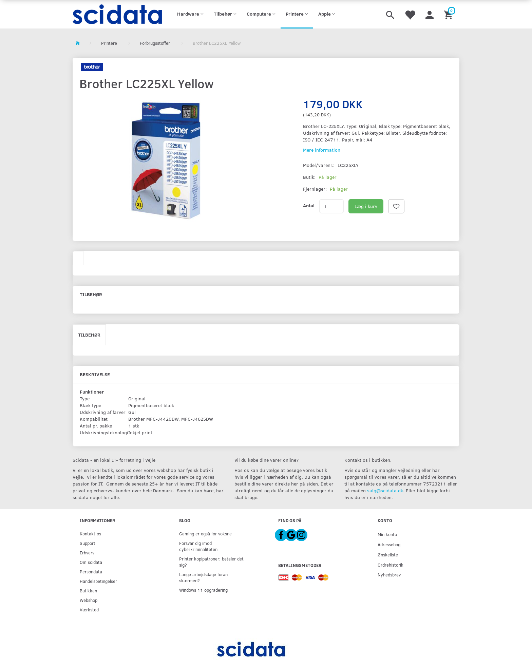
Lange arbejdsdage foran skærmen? (203, 577)
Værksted (89, 609)
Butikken (88, 590)
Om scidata (91, 562)
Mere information (321, 150)
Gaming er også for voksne (205, 533)
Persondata (91, 571)
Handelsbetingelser (98, 581)
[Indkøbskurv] (449, 14)
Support (87, 543)
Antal (309, 205)
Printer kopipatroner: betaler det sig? (211, 562)
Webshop (88, 600)
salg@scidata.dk (385, 490)
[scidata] (117, 14)
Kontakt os (90, 533)
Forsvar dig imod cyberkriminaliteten (198, 546)
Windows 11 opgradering (203, 590)
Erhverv (87, 552)
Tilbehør (89, 334)
